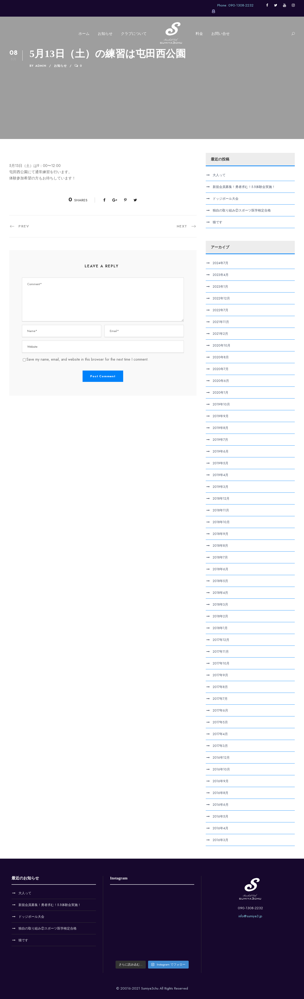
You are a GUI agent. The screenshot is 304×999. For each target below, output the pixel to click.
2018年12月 (221, 498)
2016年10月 (221, 769)
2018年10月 (221, 522)
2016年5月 (220, 816)
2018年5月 (220, 581)
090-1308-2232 (250, 908)
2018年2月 (220, 616)
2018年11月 (221, 510)
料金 (199, 33)
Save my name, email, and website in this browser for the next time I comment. (88, 359)
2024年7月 (220, 263)
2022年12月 (221, 298)
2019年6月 (221, 451)
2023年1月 (220, 286)
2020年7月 (221, 369)
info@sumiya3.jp (250, 916)
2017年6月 (220, 710)
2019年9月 (221, 416)
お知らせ (105, 33)
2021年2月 (220, 333)
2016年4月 (220, 828)
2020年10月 (221, 345)
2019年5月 (220, 463)
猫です (217, 222)
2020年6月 (221, 380)
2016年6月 (221, 804)
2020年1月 (220, 392)
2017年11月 (221, 651)
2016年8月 (220, 793)
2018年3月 (220, 604)
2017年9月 (220, 675)
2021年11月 (221, 322)
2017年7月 (220, 698)
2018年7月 (220, 557)
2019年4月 (220, 475)
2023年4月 (221, 274)
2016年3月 (220, 840)
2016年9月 (221, 781)
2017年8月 (220, 687)
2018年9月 (220, 533)
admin (40, 65)
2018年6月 (220, 569)
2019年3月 (220, 486)
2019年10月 (221, 404)
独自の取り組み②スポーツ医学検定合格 (242, 210)
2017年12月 (221, 639)
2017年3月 (220, 745)
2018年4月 (220, 592)
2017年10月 (221, 663)
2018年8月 (220, 545)
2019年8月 (220, 428)
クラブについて (134, 33)
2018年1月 (220, 628)
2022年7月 (220, 310)
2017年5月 (220, 722)
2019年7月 (220, 439)
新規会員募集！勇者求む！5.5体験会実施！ (244, 186)
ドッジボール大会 (225, 198)
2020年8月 (221, 357)
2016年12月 (221, 757)
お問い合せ (220, 33)
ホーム (83, 33)
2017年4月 (220, 734)
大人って (219, 175)
